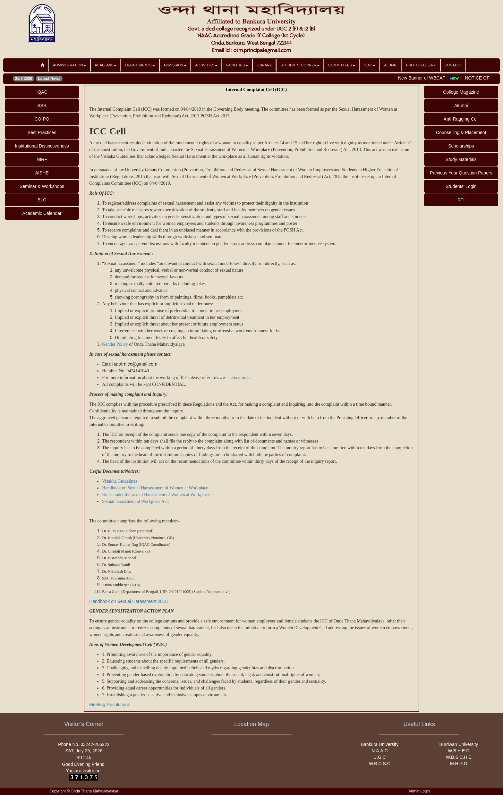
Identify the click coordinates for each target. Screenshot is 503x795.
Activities (206, 65)
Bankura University (380, 744)
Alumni (390, 65)
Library (264, 65)
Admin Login (419, 791)
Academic (105, 65)
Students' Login (461, 186)
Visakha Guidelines (119, 481)
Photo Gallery (421, 65)
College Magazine (461, 92)
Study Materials (461, 159)
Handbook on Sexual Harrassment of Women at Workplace (155, 488)
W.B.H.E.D (458, 750)
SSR (42, 105)
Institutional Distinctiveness (42, 145)
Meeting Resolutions (109, 704)
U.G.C (379, 757)
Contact (453, 65)
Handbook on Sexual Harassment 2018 (129, 601)
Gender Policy (115, 344)
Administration (69, 65)
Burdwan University (458, 744)
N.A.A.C (379, 750)
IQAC (370, 65)
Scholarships (461, 145)
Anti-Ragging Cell (461, 119)
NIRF (42, 159)
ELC (42, 199)
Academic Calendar (42, 213)
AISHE (42, 172)
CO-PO (42, 119)
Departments (140, 65)
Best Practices (42, 132)
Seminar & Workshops (42, 186)
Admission (175, 65)
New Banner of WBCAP (425, 77)
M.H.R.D (458, 763)
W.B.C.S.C (379, 763)
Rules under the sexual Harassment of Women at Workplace (155, 494)
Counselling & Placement (461, 132)
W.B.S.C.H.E (459, 757)
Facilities (237, 65)
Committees (341, 65)
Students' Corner (300, 65)
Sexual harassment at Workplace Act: (135, 501)
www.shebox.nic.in (233, 377)
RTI (461, 199)
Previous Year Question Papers (461, 172)
